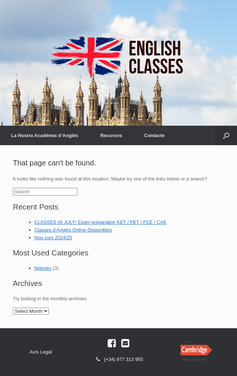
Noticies (43, 268)
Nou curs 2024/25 (53, 237)
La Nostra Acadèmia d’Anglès (44, 135)
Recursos (111, 135)
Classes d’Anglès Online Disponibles (73, 230)
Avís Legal (41, 352)
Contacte (154, 135)
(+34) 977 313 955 (118, 360)
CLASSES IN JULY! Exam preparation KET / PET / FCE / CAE (101, 222)
